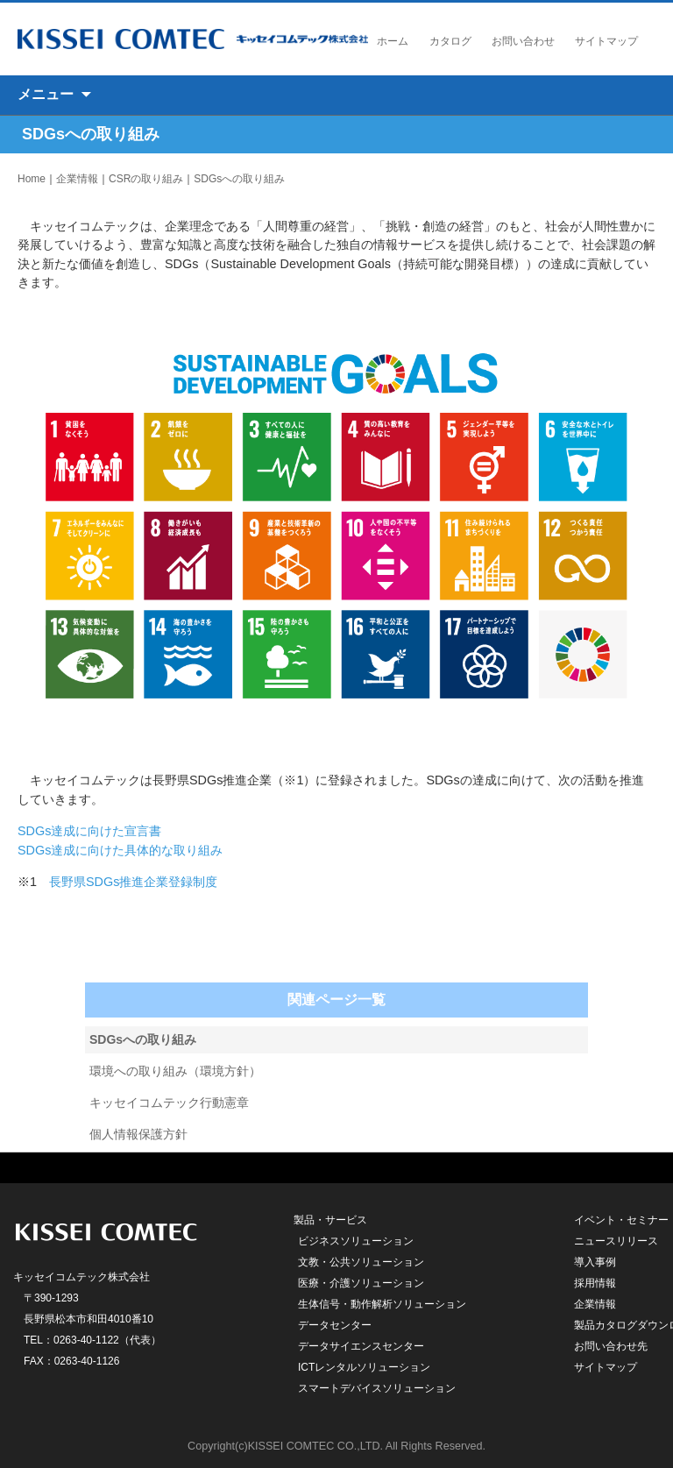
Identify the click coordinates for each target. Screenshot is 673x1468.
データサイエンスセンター (361, 1346)
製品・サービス (330, 1220)
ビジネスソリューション (356, 1241)
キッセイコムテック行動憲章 (169, 1103)
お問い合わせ (523, 41)
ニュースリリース (616, 1241)
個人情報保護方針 (138, 1134)
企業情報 (77, 179)
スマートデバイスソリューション (377, 1388)
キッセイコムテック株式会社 (193, 39)
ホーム (392, 41)
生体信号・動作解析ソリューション (382, 1304)
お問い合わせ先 (611, 1346)
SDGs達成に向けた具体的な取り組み (120, 850)
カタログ (450, 41)
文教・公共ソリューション (361, 1262)
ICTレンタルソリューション (364, 1367)
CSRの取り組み (146, 179)
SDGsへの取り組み (239, 179)
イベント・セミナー (621, 1220)
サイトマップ (606, 41)
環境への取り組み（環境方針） (175, 1071)
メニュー (46, 94)
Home (32, 179)
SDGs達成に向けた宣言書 (89, 831)
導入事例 (595, 1262)
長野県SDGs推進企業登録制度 (133, 882)
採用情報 (595, 1283)
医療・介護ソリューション (361, 1283)
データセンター (335, 1325)
